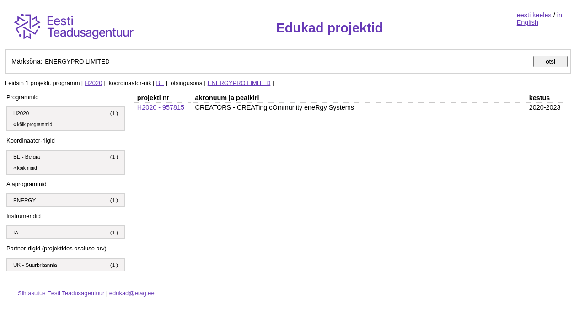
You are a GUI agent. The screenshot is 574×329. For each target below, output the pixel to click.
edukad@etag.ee (132, 293)
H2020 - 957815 (160, 107)
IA (16, 232)
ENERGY (24, 200)
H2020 (93, 83)
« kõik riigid (25, 167)
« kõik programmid (32, 124)
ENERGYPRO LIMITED (239, 83)
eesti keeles (534, 15)
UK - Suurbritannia (35, 265)
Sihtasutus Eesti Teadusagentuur (61, 293)
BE (160, 83)
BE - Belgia (26, 156)
